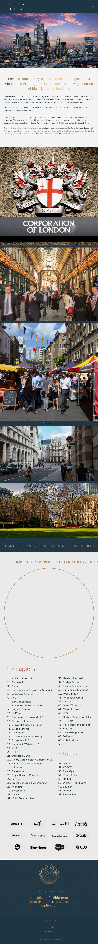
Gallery (50, 928)
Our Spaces (50, 921)
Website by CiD (58, 939)
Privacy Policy (39, 939)
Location (50, 924)
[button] (93, 6)
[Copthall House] (17, 6)
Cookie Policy (48, 939)
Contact (50, 931)
